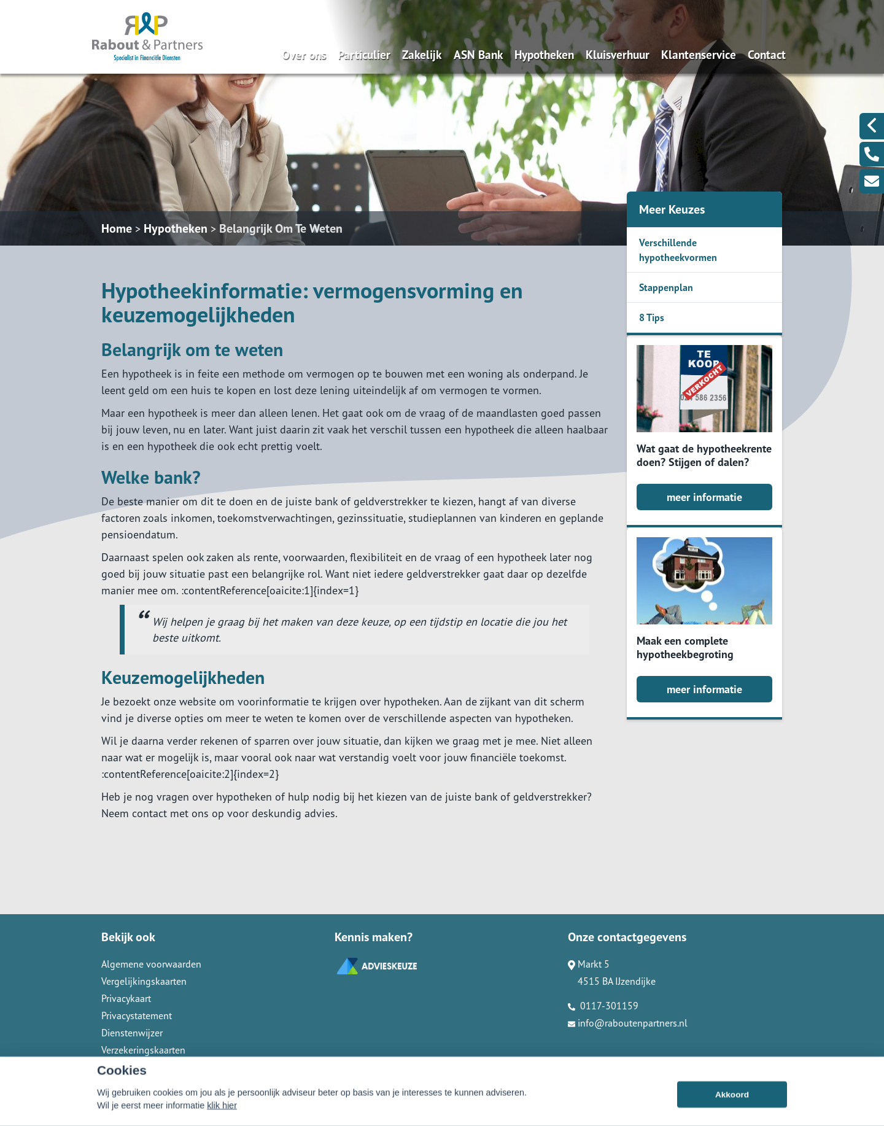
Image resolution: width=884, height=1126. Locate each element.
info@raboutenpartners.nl (628, 1022)
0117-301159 (603, 1005)
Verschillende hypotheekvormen (678, 249)
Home (116, 228)
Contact (767, 54)
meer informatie (704, 497)
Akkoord (732, 1107)
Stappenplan (666, 287)
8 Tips (651, 317)
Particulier (364, 54)
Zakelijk (421, 54)
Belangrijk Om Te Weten (281, 228)
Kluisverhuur (617, 54)
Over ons (304, 54)
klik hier (222, 1119)
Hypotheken (544, 54)
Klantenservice (698, 54)
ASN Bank (478, 54)
